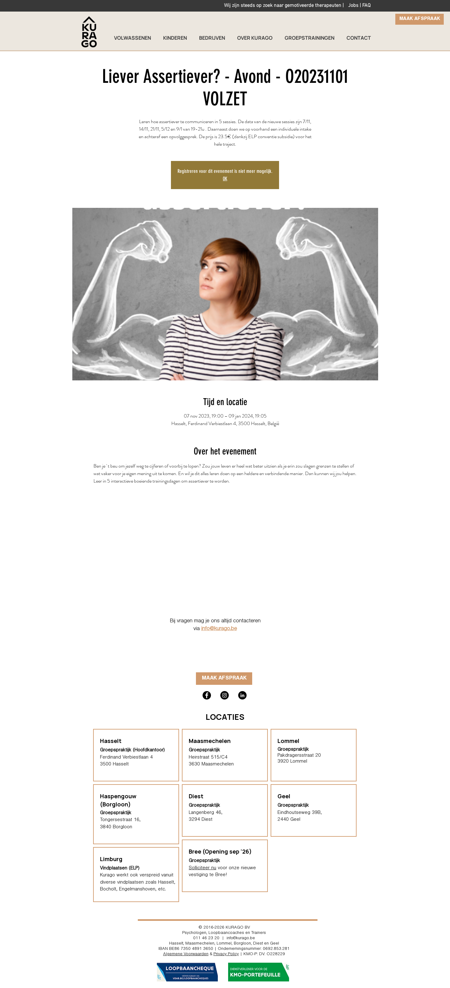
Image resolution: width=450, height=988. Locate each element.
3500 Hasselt (114, 764)
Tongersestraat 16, (120, 820)
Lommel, (224, 944)
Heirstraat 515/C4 (208, 757)
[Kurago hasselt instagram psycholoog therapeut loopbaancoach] (224, 695)
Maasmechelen (210, 741)
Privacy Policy (226, 954)
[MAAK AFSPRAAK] (419, 19)
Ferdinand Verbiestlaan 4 (126, 757)
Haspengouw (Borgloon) (118, 800)
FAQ (366, 6)
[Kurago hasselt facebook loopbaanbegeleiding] (206, 695)
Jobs (353, 6)
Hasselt (176, 944)
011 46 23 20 (206, 938)
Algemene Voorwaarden (185, 954)
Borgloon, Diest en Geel (256, 944)
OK (225, 179)
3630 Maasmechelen (211, 764)
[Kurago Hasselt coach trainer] (242, 695)
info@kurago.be (219, 629)
